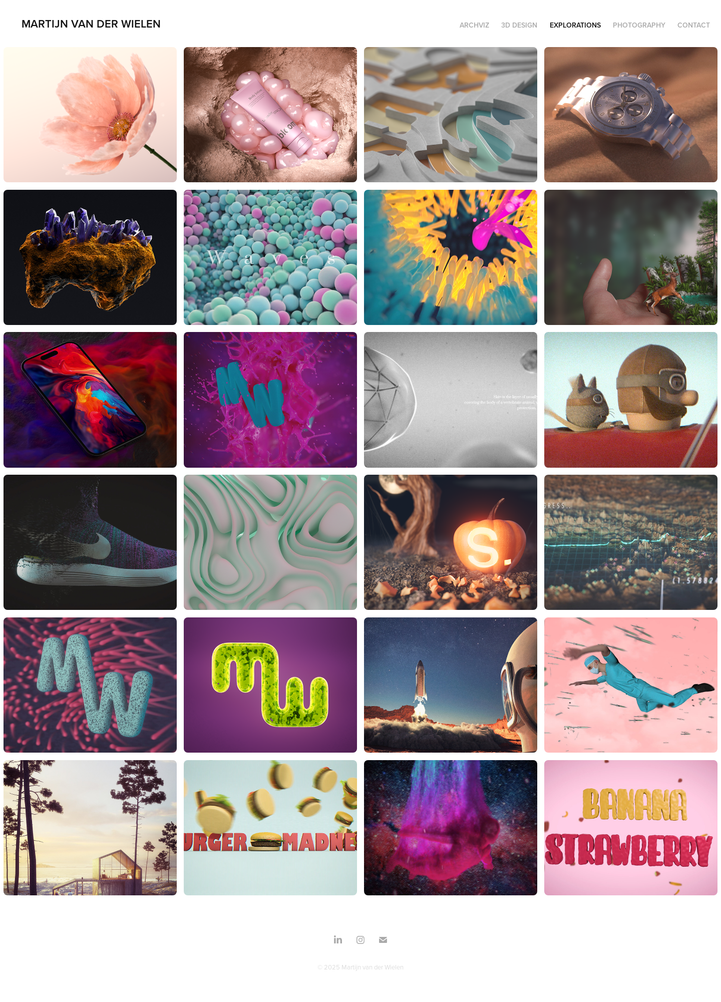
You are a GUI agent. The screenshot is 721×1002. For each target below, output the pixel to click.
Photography (639, 25)
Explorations (575, 25)
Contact (693, 25)
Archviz (474, 25)
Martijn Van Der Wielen (91, 24)
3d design (519, 25)
